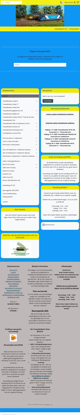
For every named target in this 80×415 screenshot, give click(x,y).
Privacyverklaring (13, 284)
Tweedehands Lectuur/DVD (12, 133)
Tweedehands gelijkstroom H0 (20, 111)
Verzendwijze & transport (41, 376)
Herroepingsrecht (13, 275)
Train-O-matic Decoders (20, 141)
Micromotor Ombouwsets (20, 145)
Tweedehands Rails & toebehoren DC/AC (20, 123)
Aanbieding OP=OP (61, 29)
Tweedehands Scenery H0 (20, 127)
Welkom (5, 96)
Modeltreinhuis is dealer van (13, 293)
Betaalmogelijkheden (13, 290)
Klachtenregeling (13, 277)
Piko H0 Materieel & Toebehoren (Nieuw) (20, 153)
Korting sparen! (74, 29)
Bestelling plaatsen (13, 279)
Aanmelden (48, 101)
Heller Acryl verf (8, 177)
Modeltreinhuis (49, 225)
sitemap (47, 404)
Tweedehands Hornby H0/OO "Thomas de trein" (18, 117)
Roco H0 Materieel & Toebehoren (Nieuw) (20, 150)
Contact (5, 202)
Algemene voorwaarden (13, 281)
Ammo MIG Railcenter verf (11, 180)
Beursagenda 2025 (40, 311)
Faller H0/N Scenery (20, 168)
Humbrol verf (7, 174)
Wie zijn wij (13, 270)
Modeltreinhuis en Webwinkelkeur (13, 295)
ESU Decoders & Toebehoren (20, 138)
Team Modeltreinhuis (10, 194)
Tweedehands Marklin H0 (20, 114)
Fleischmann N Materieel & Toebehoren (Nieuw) (20, 156)
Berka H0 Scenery (8, 171)
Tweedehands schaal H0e (11, 107)
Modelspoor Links (13, 297)
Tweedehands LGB (9, 120)
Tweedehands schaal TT (11, 104)
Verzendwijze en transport (13, 288)
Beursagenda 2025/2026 (11, 190)
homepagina (48, 59)
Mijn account (70, 2)
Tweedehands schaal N (20, 101)
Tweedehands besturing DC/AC (20, 130)
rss (51, 404)
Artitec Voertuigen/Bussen (11, 161)
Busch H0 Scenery (20, 164)
